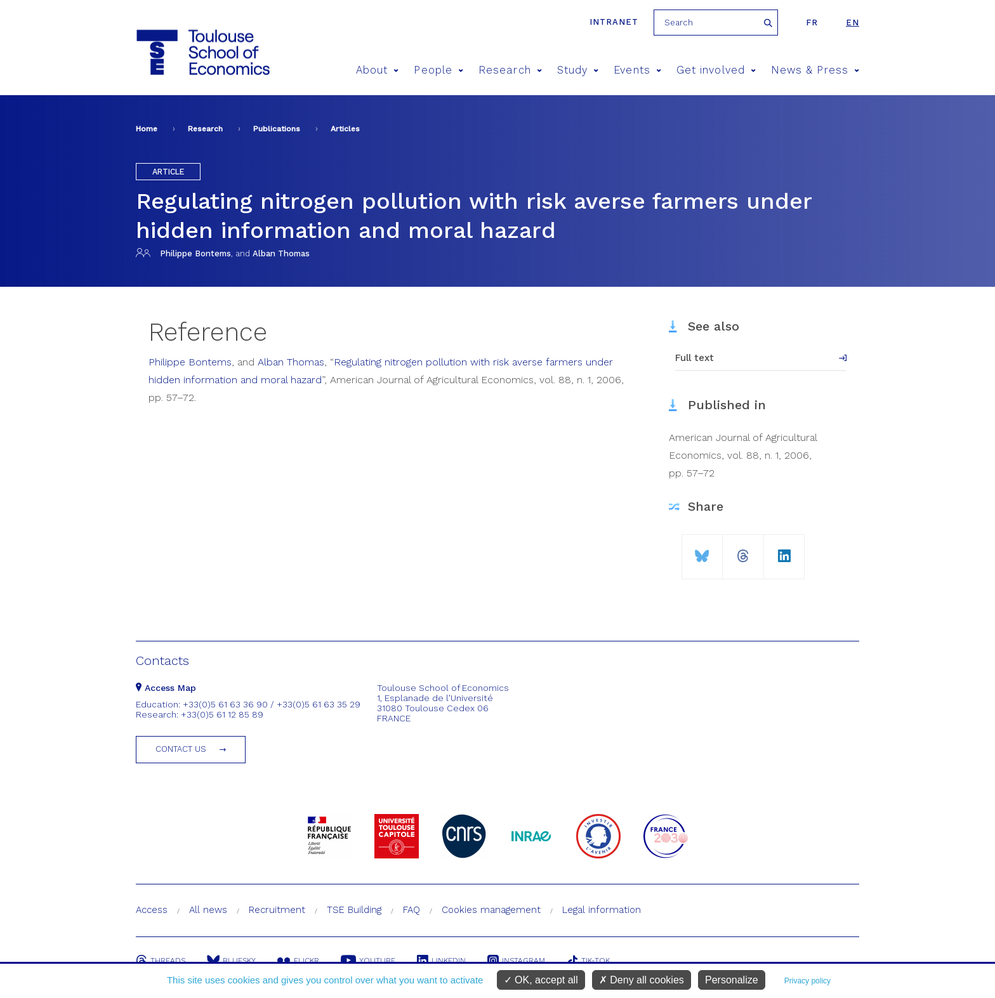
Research (510, 70)
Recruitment (277, 910)
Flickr (298, 960)
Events (637, 70)
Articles (345, 128)
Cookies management (491, 910)
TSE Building (354, 910)
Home (146, 128)
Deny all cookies (641, 980)
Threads (160, 960)
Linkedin (441, 960)
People (438, 70)
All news (208, 910)
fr (812, 22)
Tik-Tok (588, 960)
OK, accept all (541, 980)
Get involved (716, 70)
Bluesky (231, 960)
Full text (694, 358)
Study (578, 70)
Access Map (166, 688)
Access (152, 910)
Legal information (601, 910)
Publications (276, 128)
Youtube (368, 960)
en (852, 22)
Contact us (180, 749)
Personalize (731, 980)
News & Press (815, 70)
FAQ (411, 910)
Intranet (614, 22)
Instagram (516, 960)
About (377, 70)
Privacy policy (807, 980)
